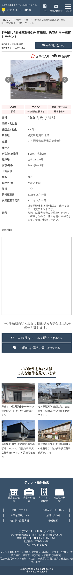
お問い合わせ (53, 515)
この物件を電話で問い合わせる (36, 348)
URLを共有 (61, 56)
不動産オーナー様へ (53, 510)
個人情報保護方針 (20, 520)
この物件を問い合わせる (36, 338)
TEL (45, 8)
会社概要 (53, 520)
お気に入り (39, 56)
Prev (8, 80)
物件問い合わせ (53, 45)
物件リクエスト (20, 510)
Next (65, 80)
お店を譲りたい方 (20, 515)
